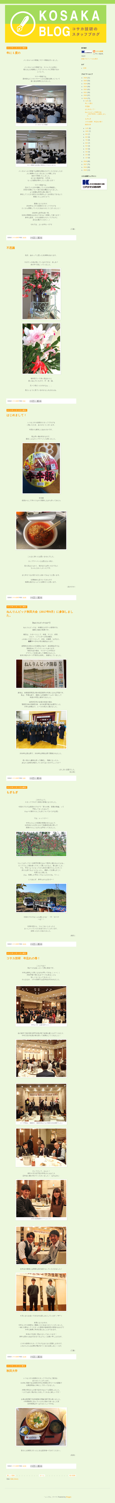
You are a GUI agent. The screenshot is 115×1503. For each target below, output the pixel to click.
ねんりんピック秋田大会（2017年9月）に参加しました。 (95, 114)
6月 (86, 143)
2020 (85, 95)
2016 (85, 167)
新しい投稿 (11, 1475)
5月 (86, 146)
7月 (86, 140)
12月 (87, 101)
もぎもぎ (12, 792)
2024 (85, 84)
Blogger (68, 1497)
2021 (85, 92)
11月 (87, 128)
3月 (86, 152)
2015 (85, 170)
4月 (86, 149)
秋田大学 (12, 1370)
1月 (86, 158)
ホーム (42, 1475)
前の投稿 (72, 1475)
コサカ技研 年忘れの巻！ (23, 958)
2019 (85, 98)
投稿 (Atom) (14, 1479)
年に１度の (13, 52)
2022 (85, 89)
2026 (85, 78)
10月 (87, 131)
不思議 (10, 247)
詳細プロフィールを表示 (89, 59)
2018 (85, 161)
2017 (85, 164)
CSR (84, 68)
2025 (85, 81)
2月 (86, 155)
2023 (85, 86)
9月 (86, 134)
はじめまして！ (16, 415)
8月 (86, 137)
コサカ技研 (99, 51)
